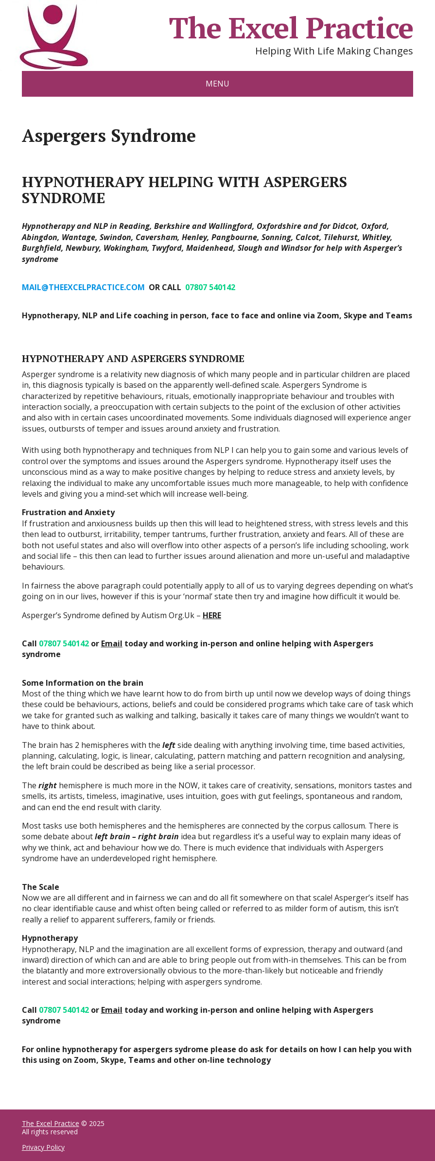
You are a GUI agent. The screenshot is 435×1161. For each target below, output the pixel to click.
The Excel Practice (50, 1123)
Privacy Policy (43, 1147)
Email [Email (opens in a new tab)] (111, 643)
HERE (212, 615)
